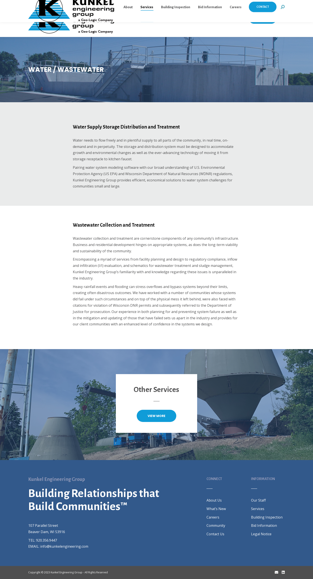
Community (215, 525)
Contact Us (215, 534)
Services (257, 508)
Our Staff (258, 500)
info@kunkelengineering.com (64, 546)
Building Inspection (267, 517)
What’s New (216, 508)
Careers (212, 517)
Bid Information (264, 525)
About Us (214, 500)
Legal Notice (261, 534)
